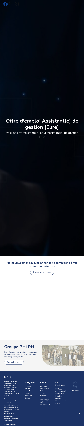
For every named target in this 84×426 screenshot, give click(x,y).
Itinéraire (75, 386)
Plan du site (59, 393)
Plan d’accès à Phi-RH (60, 402)
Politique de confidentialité (60, 390)
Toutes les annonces (42, 272)
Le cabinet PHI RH (28, 387)
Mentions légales (58, 397)
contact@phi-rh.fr (45, 401)
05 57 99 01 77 (45, 405)
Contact (27, 398)
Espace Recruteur (28, 394)
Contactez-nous (14, 362)
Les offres (28, 391)
